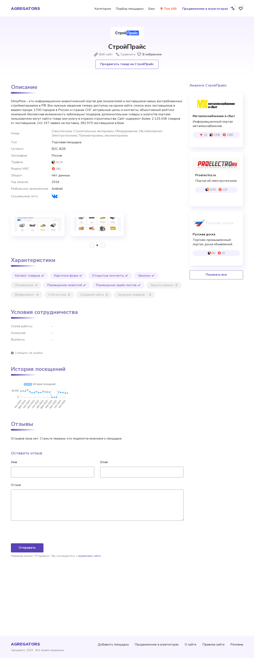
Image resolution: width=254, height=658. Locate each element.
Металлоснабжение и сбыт (214, 116)
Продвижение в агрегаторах (205, 8)
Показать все (216, 274)
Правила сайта (213, 644)
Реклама (236, 644)
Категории (102, 9)
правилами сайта (89, 613)
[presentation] (41, 590)
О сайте (190, 644)
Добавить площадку (113, 644)
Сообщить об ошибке (29, 353)
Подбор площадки (129, 9)
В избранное (149, 54)
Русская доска (204, 234)
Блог (151, 9)
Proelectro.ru (205, 175)
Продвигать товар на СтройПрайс (127, 64)
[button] (97, 245)
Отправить (27, 605)
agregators (25, 9)
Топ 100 (170, 8)
